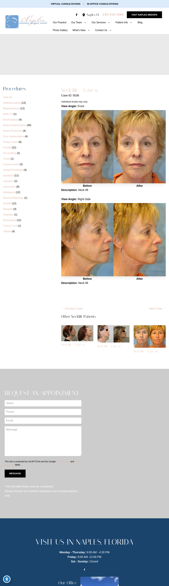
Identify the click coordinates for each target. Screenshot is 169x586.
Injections (8, 175)
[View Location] (84, 15)
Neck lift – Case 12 (73, 345)
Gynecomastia (11, 164)
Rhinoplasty (9, 220)
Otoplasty (8, 214)
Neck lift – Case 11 (109, 346)
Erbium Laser (10, 142)
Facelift (7, 147)
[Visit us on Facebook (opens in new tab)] (76, 14)
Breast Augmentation (14, 125)
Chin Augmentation (13, 136)
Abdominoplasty (12, 103)
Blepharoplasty (11, 108)
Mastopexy (9, 192)
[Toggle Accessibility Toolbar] (7, 579)
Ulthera (7, 231)
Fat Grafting (9, 153)
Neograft (8, 209)
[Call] (112, 14)
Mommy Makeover (13, 198)
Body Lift (8, 114)
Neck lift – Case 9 (79, 90)
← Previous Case (72, 308)
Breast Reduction (12, 131)
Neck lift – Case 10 (146, 351)
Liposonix (8, 181)
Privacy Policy (63, 461)
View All (7, 97)
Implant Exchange (13, 170)
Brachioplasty (10, 119)
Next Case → (157, 308)
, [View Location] (92, 15)
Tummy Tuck (10, 226)
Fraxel (6, 159)
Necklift (7, 203)
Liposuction (9, 187)
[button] (65, 4)
